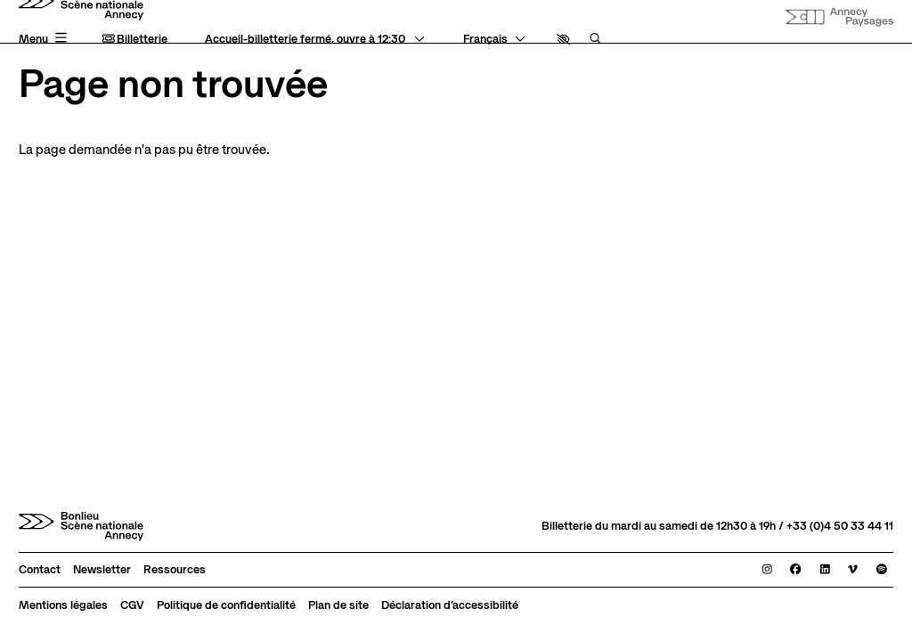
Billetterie (135, 39)
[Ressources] (174, 570)
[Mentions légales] (63, 605)
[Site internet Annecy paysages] (839, 17)
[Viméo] (853, 570)
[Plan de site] (338, 605)
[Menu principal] (45, 38)
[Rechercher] (595, 39)
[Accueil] (81, 526)
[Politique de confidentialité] (226, 605)
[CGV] (132, 605)
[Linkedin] (825, 570)
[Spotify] (881, 570)
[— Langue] (494, 39)
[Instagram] (767, 570)
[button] (563, 39)
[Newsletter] (102, 570)
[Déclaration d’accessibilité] (449, 605)
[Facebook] (795, 570)
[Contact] (40, 570)
